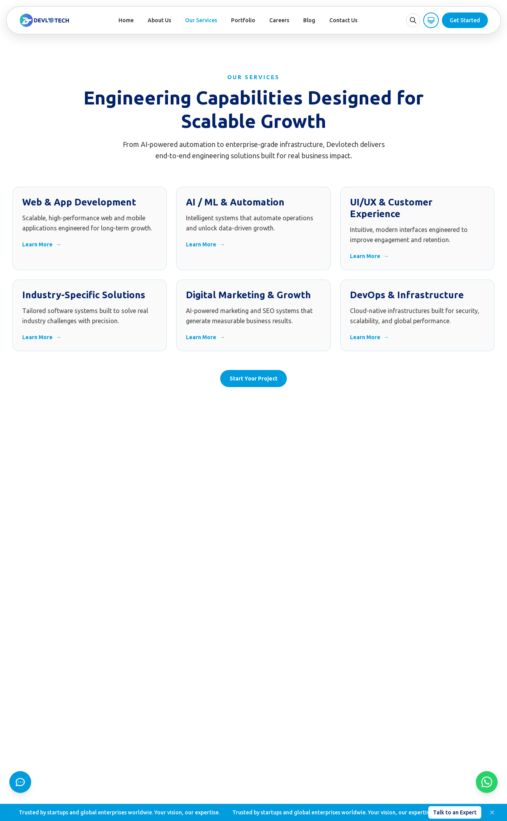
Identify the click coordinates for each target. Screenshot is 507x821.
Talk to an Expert (455, 812)
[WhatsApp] (487, 782)
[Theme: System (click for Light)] (431, 20)
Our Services (201, 20)
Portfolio (243, 20)
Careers (279, 20)
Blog (309, 20)
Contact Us (343, 20)
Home (126, 20)
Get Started (465, 20)
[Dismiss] (492, 812)
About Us (159, 20)
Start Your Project (253, 378)
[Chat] (20, 782)
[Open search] (413, 20)
